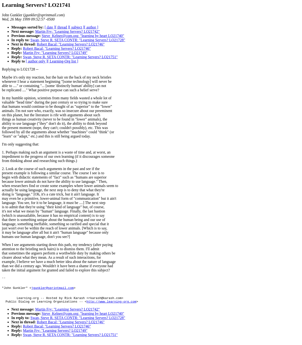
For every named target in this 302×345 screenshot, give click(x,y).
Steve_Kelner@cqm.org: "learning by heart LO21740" (83, 36)
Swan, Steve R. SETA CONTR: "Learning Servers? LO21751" (70, 57)
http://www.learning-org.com (111, 305)
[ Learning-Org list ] (62, 61)
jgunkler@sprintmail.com (52, 290)
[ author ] (91, 27)
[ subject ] (76, 27)
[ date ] (50, 27)
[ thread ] (62, 27)
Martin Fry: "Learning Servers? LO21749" (55, 53)
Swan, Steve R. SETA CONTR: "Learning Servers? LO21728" (77, 40)
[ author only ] (36, 61)
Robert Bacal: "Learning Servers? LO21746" (71, 44)
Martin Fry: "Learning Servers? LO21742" (67, 31)
